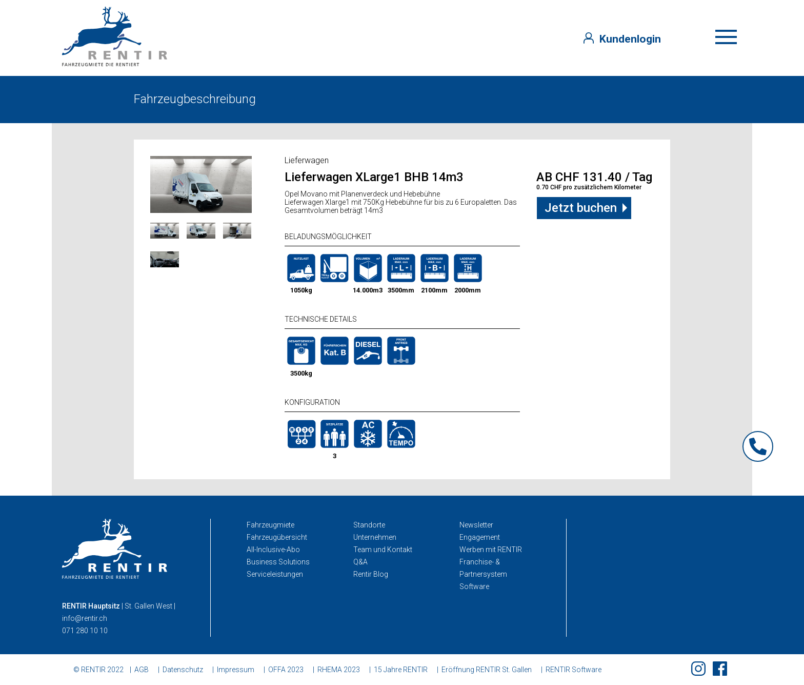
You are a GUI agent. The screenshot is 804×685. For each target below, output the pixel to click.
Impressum (235, 670)
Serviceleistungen (275, 574)
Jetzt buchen (581, 208)
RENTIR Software (573, 670)
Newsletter (476, 525)
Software (474, 586)
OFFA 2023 (286, 670)
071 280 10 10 (85, 631)
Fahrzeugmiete (270, 525)
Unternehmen (374, 537)
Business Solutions (278, 562)
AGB (141, 670)
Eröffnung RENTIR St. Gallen (486, 670)
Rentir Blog (370, 574)
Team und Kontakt (382, 549)
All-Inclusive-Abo (273, 549)
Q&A (360, 562)
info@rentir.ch (84, 618)
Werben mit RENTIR (490, 549)
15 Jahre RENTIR (401, 670)
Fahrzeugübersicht (277, 537)
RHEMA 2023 (338, 670)
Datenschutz (183, 670)
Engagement (479, 537)
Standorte (369, 525)
